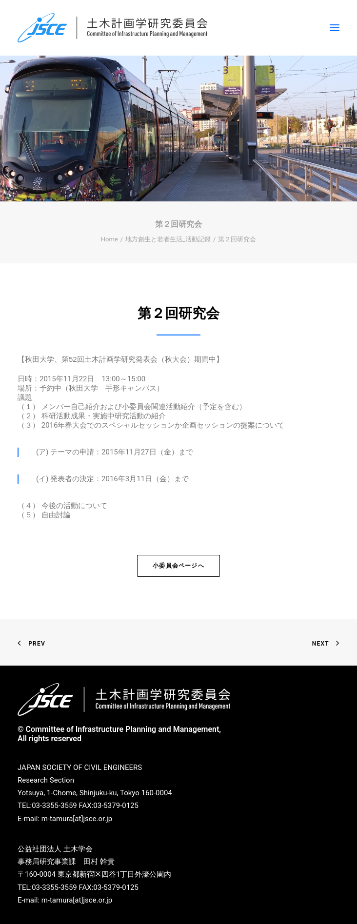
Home (109, 239)
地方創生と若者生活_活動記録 (168, 239)
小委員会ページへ (178, 565)
